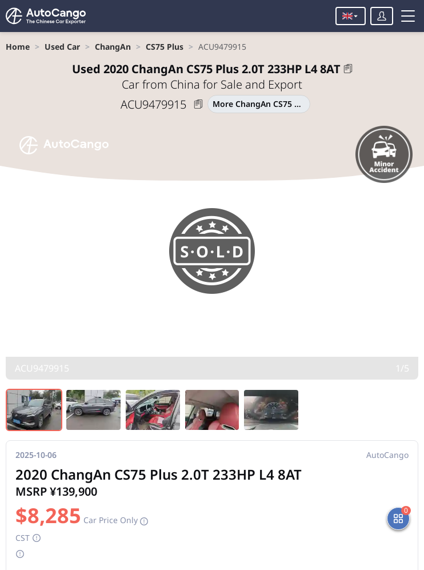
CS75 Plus (164, 46)
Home (18, 46)
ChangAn (113, 46)
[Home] (46, 16)
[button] (348, 68)
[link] (18, 46)
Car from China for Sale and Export (212, 84)
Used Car (62, 46)
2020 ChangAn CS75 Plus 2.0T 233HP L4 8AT (206, 69)
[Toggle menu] (408, 16)
